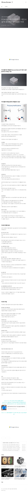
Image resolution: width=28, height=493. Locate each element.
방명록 (6, 6)
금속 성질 (10, 442)
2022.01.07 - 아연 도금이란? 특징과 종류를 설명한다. (14, 400)
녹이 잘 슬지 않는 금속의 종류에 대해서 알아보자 (11, 444)
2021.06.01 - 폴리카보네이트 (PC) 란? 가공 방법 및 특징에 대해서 (14, 403)
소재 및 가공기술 (5, 442)
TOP (26, 489)
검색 (23, 2)
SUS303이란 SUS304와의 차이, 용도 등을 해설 (10, 450)
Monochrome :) (7, 2)
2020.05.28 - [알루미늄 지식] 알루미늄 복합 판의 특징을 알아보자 (14, 402)
